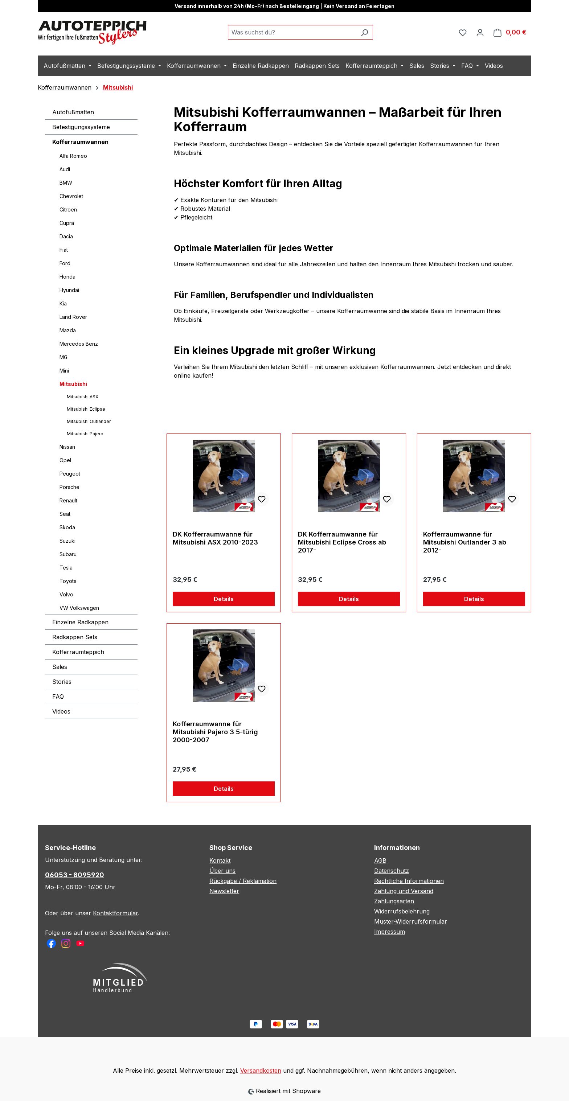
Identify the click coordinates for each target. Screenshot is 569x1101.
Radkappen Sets (74, 637)
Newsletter (224, 891)
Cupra (67, 223)
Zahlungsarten (394, 901)
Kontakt (219, 860)
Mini (64, 370)
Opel (65, 460)
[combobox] (292, 32)
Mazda (68, 330)
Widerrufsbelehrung (402, 911)
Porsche (69, 487)
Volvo (66, 594)
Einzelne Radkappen (80, 622)
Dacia (66, 236)
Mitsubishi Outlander (89, 421)
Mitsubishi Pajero (85, 433)
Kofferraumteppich (78, 652)
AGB (380, 860)
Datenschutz (391, 870)
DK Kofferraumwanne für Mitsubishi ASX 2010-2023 (215, 538)
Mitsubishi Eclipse (86, 409)
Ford (65, 263)
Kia (63, 303)
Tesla (66, 567)
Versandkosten (260, 1070)
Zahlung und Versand (403, 891)
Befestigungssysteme (81, 127)
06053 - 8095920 (74, 875)
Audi (65, 169)
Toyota (68, 581)
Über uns (222, 870)
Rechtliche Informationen (409, 880)
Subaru (68, 554)
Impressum (389, 931)
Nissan (67, 447)
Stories (61, 681)
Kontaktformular (115, 913)
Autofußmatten (73, 112)
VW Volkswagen (79, 608)
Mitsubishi (73, 384)
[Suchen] (364, 32)
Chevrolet (71, 196)
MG (63, 357)
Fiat (64, 250)
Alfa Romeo (73, 156)
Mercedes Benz (79, 344)
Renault (68, 500)
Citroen (68, 209)
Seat (65, 514)
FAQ (58, 696)
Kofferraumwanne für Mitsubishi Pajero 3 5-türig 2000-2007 (215, 732)
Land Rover (73, 317)
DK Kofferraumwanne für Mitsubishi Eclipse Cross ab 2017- (342, 542)
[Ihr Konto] (480, 32)
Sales (59, 666)
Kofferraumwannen (80, 141)
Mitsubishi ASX (82, 396)
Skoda (67, 527)
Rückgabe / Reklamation (243, 880)
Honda (67, 277)
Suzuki (67, 541)
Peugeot (70, 474)
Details (224, 599)
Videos (61, 711)
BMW (66, 183)
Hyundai (69, 290)
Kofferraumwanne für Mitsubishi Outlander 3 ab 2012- (464, 542)
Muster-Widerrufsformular (410, 921)
